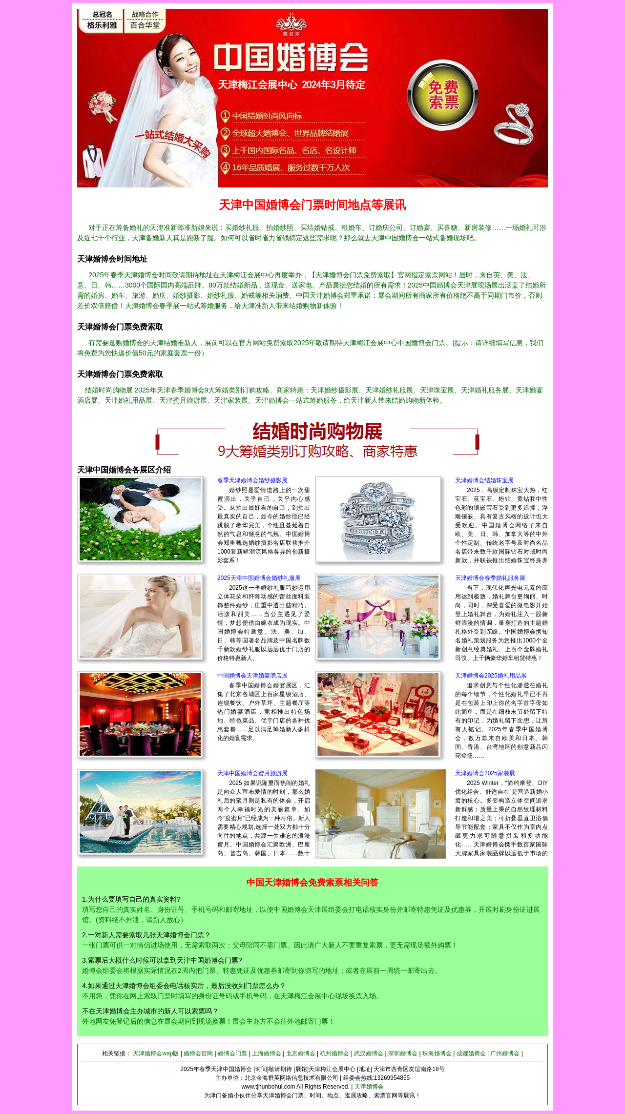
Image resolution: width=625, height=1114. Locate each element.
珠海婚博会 (437, 1053)
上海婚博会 (266, 1053)
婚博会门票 (232, 1053)
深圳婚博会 (402, 1053)
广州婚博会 (505, 1053)
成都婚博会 (471, 1053)
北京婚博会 (300, 1053)
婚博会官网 (198, 1053)
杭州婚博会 (334, 1053)
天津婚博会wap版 (156, 1053)
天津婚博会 (369, 1086)
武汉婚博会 (368, 1053)
